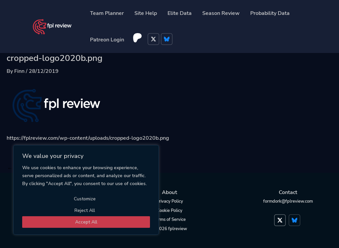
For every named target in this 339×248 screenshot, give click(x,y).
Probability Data (270, 13)
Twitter (154, 39)
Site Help (145, 13)
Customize (85, 199)
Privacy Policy (169, 201)
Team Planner (107, 13)
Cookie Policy (169, 211)
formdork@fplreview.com (288, 201)
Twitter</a (280, 217)
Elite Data (180, 13)
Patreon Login (107, 39)
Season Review (221, 13)
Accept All (86, 222)
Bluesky (167, 39)
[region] (86, 190)
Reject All (84, 210)
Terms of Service (170, 220)
